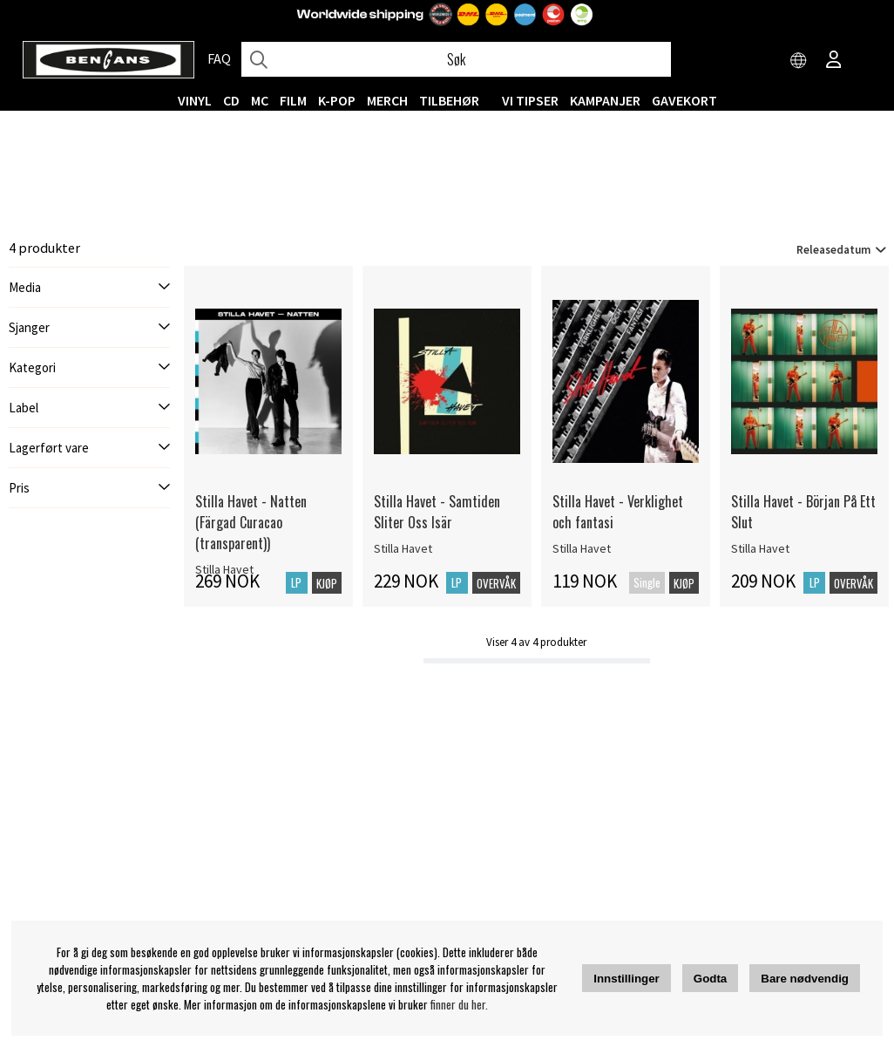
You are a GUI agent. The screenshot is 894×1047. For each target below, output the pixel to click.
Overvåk (496, 583)
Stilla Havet (403, 548)
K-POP (337, 100)
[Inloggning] (834, 61)
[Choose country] (799, 61)
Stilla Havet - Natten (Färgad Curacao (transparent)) (251, 522)
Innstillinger (626, 978)
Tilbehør (449, 100)
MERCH (387, 100)
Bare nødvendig (805, 978)
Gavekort (684, 100)
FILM (293, 100)
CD (231, 100)
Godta (711, 978)
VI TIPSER (530, 100)
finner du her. (459, 1004)
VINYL (195, 100)
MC (259, 100)
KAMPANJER (605, 100)
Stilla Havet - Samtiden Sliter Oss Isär (437, 512)
